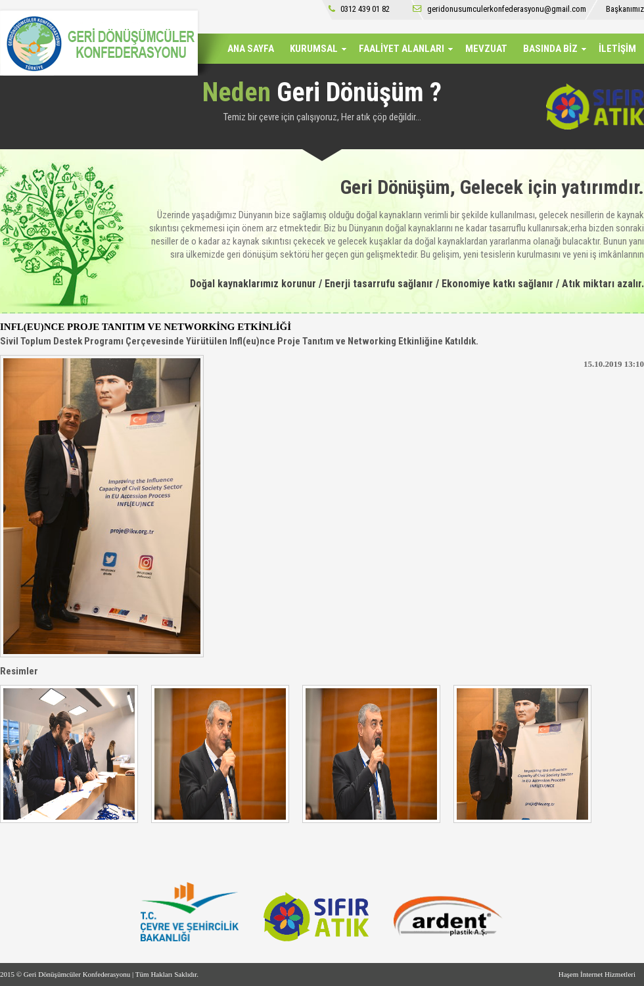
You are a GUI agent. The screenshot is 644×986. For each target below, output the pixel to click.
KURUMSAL (314, 49)
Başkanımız (625, 9)
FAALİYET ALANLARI (401, 49)
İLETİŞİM (617, 49)
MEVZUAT (486, 49)
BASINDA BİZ (550, 49)
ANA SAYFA (250, 49)
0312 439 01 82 (359, 9)
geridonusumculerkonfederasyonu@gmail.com (499, 9)
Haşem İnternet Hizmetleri (597, 974)
